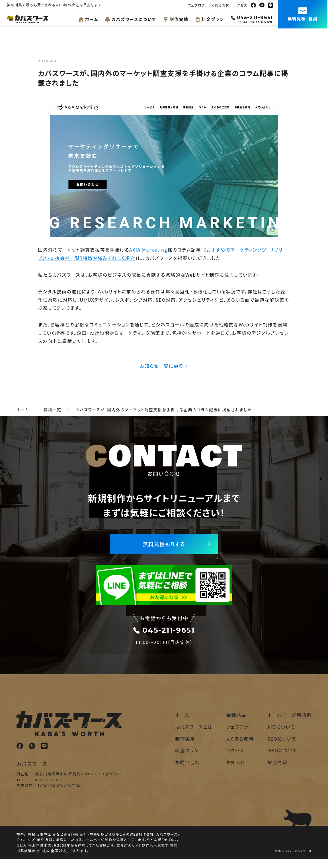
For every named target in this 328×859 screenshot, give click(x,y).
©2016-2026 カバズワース (293, 851)
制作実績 (176, 19)
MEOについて (282, 750)
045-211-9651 (252, 17)
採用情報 (277, 762)
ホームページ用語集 (289, 714)
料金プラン (210, 19)
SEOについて (281, 738)
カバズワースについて (131, 19)
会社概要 (236, 714)
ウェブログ (197, 5)
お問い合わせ (190, 762)
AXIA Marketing (148, 249)
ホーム (89, 19)
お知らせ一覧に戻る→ (164, 365)
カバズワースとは (193, 726)
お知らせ (235, 762)
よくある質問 (220, 5)
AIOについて (281, 726)
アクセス (241, 5)
